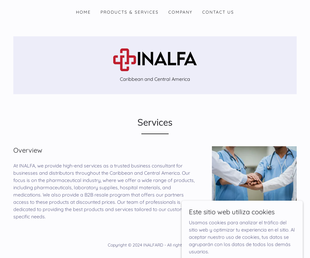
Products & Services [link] (130, 12)
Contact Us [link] (218, 12)
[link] (155, 59)
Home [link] (83, 12)
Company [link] (180, 12)
